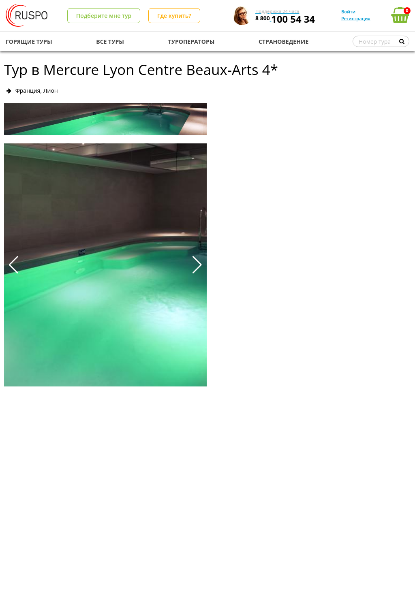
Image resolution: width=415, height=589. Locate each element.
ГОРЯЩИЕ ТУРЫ (29, 41)
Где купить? (174, 15)
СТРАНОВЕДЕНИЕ (283, 41)
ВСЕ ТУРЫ (110, 41)
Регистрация (355, 18)
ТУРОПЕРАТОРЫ (191, 41)
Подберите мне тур (103, 15)
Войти (348, 12)
